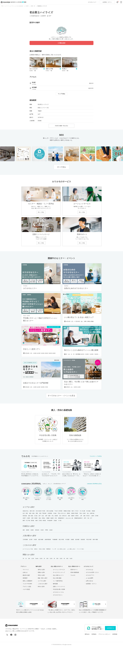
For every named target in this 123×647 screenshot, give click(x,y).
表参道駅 (83, 539)
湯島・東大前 (86, 515)
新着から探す (41, 572)
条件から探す (41, 569)
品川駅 (30, 539)
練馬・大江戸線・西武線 (28, 520)
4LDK (71, 558)
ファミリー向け (80, 549)
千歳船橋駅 (54, 539)
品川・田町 (25, 513)
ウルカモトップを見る (96, 456)
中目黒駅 (67, 539)
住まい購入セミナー (58, 575)
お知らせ (25, 572)
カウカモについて (92, 2)
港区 (24, 530)
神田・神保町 (34, 518)
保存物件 (25, 578)
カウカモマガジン (58, 595)
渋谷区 (42, 530)
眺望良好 (48, 549)
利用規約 (94, 634)
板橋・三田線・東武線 (40, 520)
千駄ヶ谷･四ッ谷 (62, 513)
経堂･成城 (30, 515)
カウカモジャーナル (58, 592)
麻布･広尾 (32, 511)
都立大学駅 (61, 539)
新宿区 (27, 530)
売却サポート (74, 569)
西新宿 (68, 513)
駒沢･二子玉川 (75, 511)
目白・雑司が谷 (63, 515)
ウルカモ (72, 575)
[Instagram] (15, 634)
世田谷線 (25, 515)
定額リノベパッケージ (59, 586)
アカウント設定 (27, 586)
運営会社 (87, 634)
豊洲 (37, 513)
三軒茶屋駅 (25, 539)
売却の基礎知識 (74, 572)
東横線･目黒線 (67, 511)
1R (23, 558)
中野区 (46, 530)
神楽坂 (93, 511)
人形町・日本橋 (94, 515)
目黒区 (32, 530)
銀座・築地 (31, 513)
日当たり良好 (42, 549)
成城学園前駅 (48, 539)
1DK (29, 558)
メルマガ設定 (26, 589)
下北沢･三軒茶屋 (58, 511)
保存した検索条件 (27, 581)
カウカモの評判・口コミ (92, 572)
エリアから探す (42, 581)
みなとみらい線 (69, 518)
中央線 (54, 513)
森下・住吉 (41, 515)
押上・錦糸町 (55, 515)
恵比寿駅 (77, 539)
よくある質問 (89, 578)
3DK (57, 558)
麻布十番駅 (95, 539)
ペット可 (54, 549)
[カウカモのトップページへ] (13, 2)
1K (26, 558)
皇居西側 (50, 513)
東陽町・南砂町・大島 (51, 518)
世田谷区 (37, 530)
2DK (47, 558)
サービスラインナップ (59, 572)
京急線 (55, 520)
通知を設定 (61, 43)
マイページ (26, 569)
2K (44, 558)
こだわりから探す (42, 583)
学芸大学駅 (88, 539)
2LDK (51, 558)
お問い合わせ (89, 581)
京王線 (35, 515)
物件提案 (55, 583)
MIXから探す (41, 586)
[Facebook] (11, 634)
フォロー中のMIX (27, 583)
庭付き (35, 549)
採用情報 (114, 634)
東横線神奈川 (61, 518)
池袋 (69, 515)
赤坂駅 (72, 539)
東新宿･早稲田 (74, 513)
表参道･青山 (25, 511)
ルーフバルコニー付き (28, 549)
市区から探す (41, 575)
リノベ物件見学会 (58, 581)
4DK (67, 558)
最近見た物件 (26, 575)
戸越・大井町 (82, 513)
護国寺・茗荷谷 (75, 515)
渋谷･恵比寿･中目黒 (40, 511)
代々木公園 (82, 511)
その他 (59, 520)
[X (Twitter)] (7, 634)
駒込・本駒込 (42, 518)
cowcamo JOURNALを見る (94, 483)
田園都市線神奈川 (78, 518)
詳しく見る (41, 212)
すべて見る (61, 167)
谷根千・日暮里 (26, 518)
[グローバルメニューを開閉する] (121, 2)
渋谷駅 (35, 539)
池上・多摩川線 (90, 513)
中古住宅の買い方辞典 (59, 589)
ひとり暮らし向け (61, 549)
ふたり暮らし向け (71, 549)
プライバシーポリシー (104, 634)
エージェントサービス (59, 569)
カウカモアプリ (90, 575)
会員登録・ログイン (91, 583)
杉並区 (51, 530)
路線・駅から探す (42, 578)
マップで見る (61, 93)
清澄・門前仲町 (42, 513)
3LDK (61, 558)
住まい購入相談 (57, 578)
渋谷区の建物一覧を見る (61, 125)
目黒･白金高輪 (49, 511)
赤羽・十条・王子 (88, 518)
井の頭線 (88, 511)
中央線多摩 (49, 520)
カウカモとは (89, 569)
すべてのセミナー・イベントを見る (61, 396)
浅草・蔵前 (47, 515)
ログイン (107, 2)
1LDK (32, 558)
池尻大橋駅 (40, 539)
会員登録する (110, 628)
